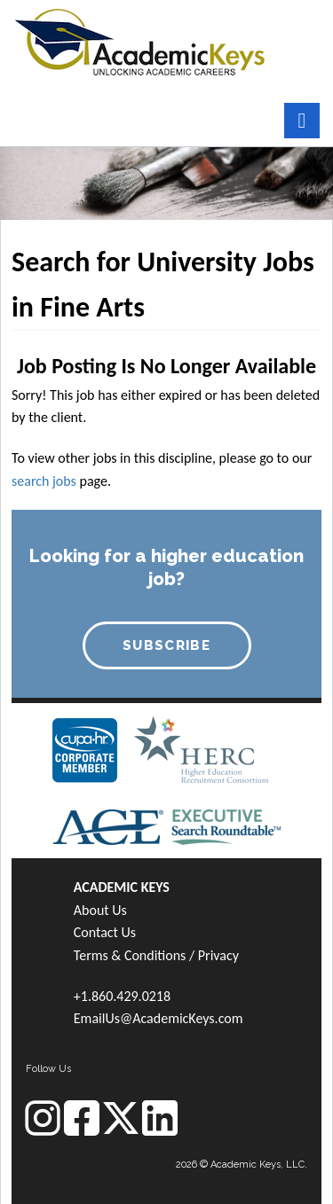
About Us (100, 910)
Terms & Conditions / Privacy (156, 955)
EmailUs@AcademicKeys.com (158, 1018)
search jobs (44, 481)
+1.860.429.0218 (122, 996)
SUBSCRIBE (166, 645)
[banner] (140, 40)
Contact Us (105, 932)
